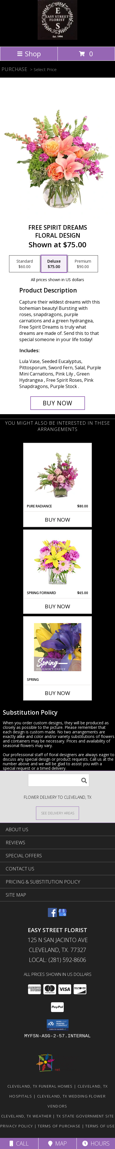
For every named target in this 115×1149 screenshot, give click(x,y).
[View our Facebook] (52, 915)
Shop (29, 53)
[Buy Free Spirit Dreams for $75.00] (57, 403)
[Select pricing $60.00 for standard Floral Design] (24, 264)
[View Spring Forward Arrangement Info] (57, 560)
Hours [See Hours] (96, 1143)
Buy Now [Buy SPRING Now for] (57, 693)
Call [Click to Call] (19, 1143)
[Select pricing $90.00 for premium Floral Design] (83, 264)
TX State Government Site (85, 1116)
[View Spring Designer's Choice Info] (57, 647)
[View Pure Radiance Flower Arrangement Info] (57, 474)
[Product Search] (58, 780)
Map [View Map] (57, 1143)
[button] (58, 1025)
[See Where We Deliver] (57, 813)
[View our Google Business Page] (62, 915)
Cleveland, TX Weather (26, 1116)
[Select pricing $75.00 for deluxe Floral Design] (54, 264)
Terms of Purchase (59, 1126)
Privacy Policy (16, 1126)
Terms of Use (100, 1126)
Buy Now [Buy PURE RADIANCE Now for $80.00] (57, 519)
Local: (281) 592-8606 (57, 960)
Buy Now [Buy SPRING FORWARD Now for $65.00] (57, 606)
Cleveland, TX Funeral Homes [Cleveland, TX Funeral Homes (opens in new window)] (40, 1086)
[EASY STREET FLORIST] (57, 38)
